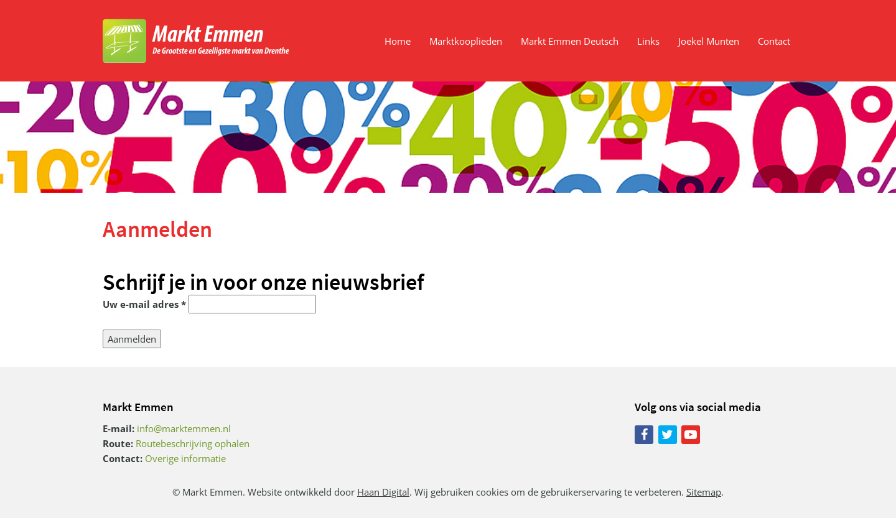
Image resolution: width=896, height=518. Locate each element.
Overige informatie (185, 458)
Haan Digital (383, 492)
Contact (774, 41)
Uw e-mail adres (144, 304)
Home (398, 41)
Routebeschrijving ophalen (193, 443)
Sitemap (703, 492)
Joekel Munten (708, 41)
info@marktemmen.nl (184, 428)
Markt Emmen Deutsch (569, 41)
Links (648, 41)
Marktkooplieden (465, 41)
